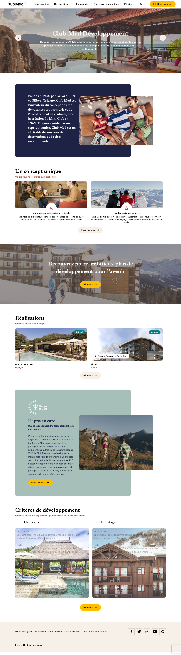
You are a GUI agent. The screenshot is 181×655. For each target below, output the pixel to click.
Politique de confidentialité (48, 635)
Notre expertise (40, 4)
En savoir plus (90, 233)
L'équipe (128, 4)
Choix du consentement (95, 635)
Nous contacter (162, 4)
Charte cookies (73, 635)
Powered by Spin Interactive (28, 648)
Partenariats (81, 4)
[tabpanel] (90, 40)
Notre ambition (62, 4)
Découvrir (90, 287)
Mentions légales (24, 635)
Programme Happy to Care (105, 4)
